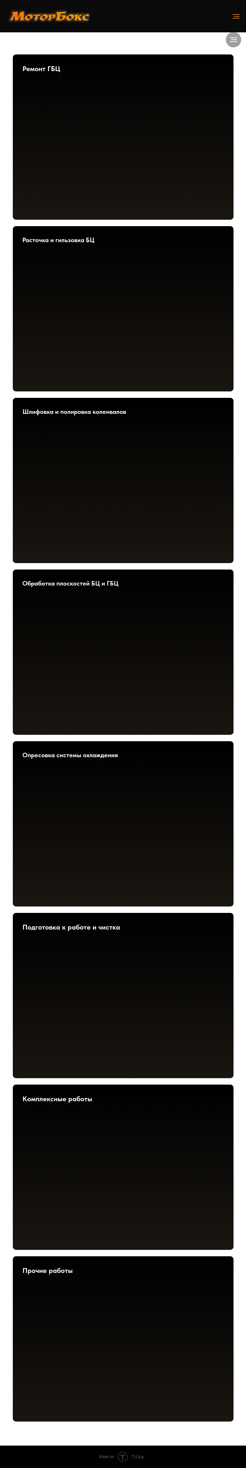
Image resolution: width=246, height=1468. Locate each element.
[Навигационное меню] (236, 16)
